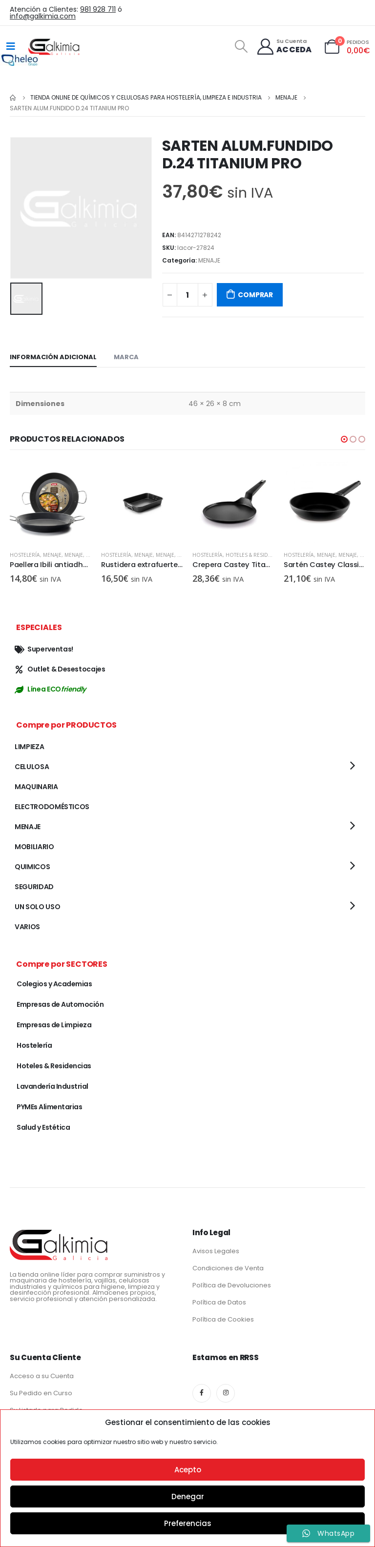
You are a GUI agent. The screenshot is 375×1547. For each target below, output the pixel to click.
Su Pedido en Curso (41, 1393)
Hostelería (25, 554)
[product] (50, 502)
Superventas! (44, 649)
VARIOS (27, 927)
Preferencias (187, 1523)
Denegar (187, 1496)
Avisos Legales (215, 1251)
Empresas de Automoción (60, 1004)
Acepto (187, 1470)
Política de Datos (219, 1302)
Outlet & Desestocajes (60, 669)
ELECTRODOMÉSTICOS (52, 807)
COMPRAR (255, 295)
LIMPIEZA (29, 747)
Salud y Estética (43, 1127)
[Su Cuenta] (284, 46)
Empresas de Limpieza (54, 1025)
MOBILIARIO (34, 847)
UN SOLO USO (37, 907)
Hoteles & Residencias (256, 554)
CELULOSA (32, 767)
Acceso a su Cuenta (42, 1376)
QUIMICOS (32, 867)
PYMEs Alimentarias (49, 1107)
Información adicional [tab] (53, 357)
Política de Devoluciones (231, 1285)
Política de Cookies (223, 1319)
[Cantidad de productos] (187, 294)
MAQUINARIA (36, 787)
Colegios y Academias (54, 984)
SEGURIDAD (34, 887)
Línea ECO (50, 689)
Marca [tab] (126, 357)
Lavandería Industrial (52, 1086)
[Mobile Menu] (10, 46)
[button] (344, 439)
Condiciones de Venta (228, 1268)
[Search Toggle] (241, 46)
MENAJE (209, 260)
